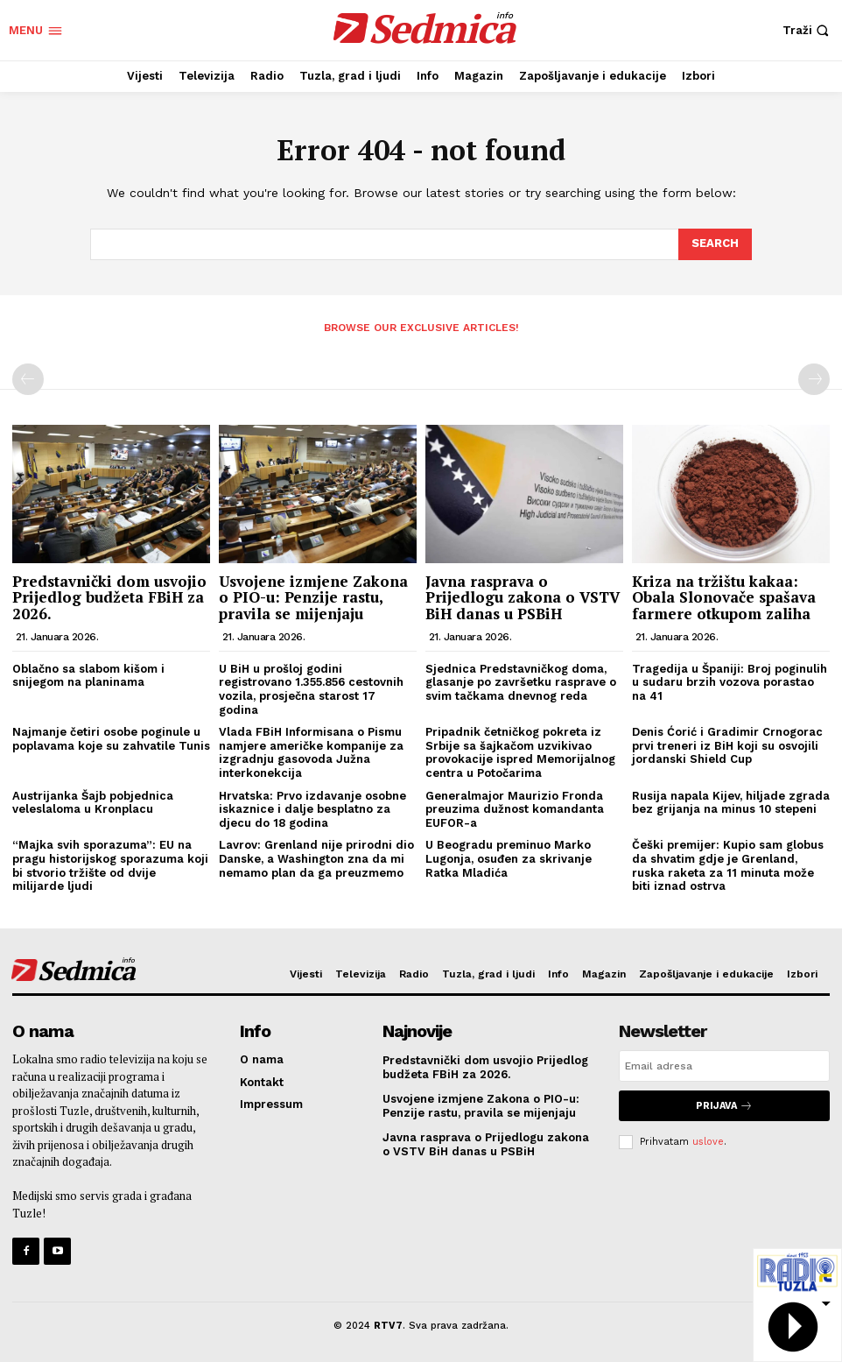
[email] (724, 1066)
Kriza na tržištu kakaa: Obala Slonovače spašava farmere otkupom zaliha (724, 597)
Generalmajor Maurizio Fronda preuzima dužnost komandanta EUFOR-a (514, 809)
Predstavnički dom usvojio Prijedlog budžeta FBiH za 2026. (109, 597)
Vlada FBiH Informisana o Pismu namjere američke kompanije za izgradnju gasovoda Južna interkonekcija (311, 752)
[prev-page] (28, 379)
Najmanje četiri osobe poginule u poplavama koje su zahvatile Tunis (111, 738)
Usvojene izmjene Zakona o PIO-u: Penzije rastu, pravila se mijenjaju (313, 597)
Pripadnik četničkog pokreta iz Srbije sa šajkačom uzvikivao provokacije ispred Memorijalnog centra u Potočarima (520, 752)
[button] (807, 30)
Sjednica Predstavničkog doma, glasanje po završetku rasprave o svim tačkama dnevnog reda (520, 682)
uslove (708, 1141)
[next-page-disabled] (814, 379)
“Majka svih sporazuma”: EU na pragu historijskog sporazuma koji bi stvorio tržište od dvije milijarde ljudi (110, 865)
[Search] (715, 244)
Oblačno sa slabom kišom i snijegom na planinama (88, 675)
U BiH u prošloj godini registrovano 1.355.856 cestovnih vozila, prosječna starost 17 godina (311, 689)
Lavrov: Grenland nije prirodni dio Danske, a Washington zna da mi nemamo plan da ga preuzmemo (316, 858)
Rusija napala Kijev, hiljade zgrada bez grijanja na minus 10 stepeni (731, 802)
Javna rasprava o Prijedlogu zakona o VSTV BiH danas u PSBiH (522, 597)
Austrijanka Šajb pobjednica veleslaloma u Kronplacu (92, 802)
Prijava (724, 1105)
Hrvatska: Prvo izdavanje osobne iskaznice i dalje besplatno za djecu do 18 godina (312, 809)
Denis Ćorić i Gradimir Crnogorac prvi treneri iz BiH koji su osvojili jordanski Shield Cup (727, 745)
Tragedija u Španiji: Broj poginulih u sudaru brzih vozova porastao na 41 (729, 682)
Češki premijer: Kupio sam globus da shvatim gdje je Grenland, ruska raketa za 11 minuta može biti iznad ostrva (728, 865)
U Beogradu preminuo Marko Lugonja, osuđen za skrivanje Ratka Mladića (508, 858)
